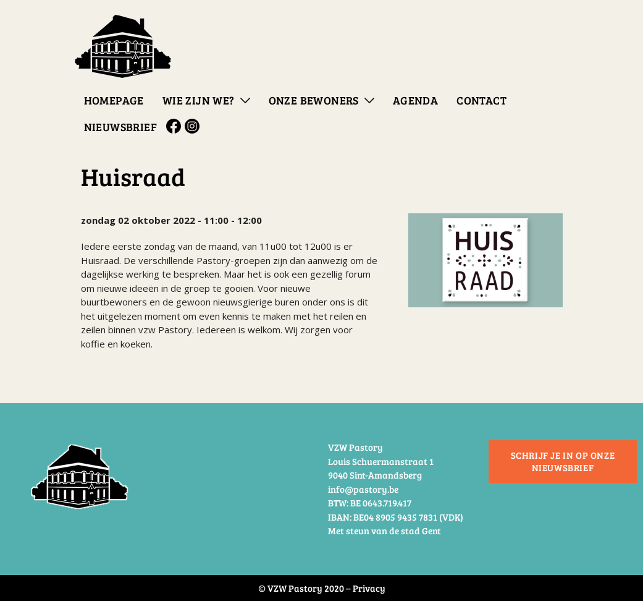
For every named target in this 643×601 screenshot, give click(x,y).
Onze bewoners (314, 100)
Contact (481, 100)
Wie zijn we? (198, 100)
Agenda (415, 100)
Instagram (194, 126)
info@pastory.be (363, 489)
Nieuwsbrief (120, 126)
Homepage (114, 100)
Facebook (175, 126)
